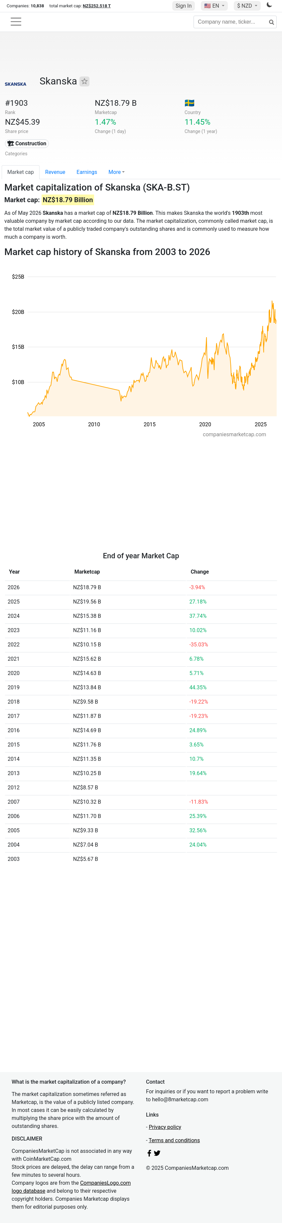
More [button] (114, 172)
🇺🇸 (212, 6)
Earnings (86, 172)
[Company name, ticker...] (235, 22)
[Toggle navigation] (16, 22)
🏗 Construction (26, 143)
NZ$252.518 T (97, 5)
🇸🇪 (190, 103)
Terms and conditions (174, 1140)
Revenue (55, 172)
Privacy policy (165, 1127)
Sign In (184, 6)
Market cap (20, 172)
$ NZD (245, 6)
